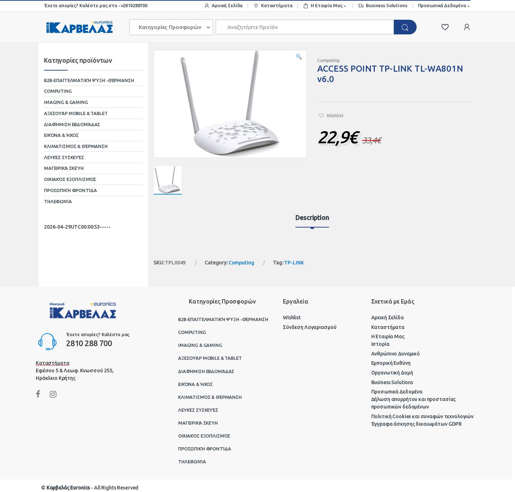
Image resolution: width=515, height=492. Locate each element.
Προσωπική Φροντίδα (70, 190)
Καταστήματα (272, 6)
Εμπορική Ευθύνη (391, 363)
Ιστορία (380, 344)
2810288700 (135, 5)
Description (312, 217)
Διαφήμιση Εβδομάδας (72, 124)
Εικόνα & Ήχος (61, 135)
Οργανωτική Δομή (392, 373)
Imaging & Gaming (66, 102)
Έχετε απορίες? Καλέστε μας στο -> (83, 5)
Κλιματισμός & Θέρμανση (76, 146)
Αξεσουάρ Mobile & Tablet (76, 113)
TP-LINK (294, 263)
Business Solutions (382, 6)
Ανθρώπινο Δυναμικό (395, 354)
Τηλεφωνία (58, 201)
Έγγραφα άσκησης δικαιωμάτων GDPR (416, 424)
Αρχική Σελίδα (223, 6)
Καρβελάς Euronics (68, 488)
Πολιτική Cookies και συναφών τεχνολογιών (422, 416)
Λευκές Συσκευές (64, 157)
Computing (328, 60)
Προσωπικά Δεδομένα (442, 5)
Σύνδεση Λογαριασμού (309, 327)
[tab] (312, 220)
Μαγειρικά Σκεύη (64, 168)
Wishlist (292, 317)
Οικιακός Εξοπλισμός (70, 179)
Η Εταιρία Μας (322, 6)
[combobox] (305, 27)
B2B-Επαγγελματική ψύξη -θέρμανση (89, 80)
